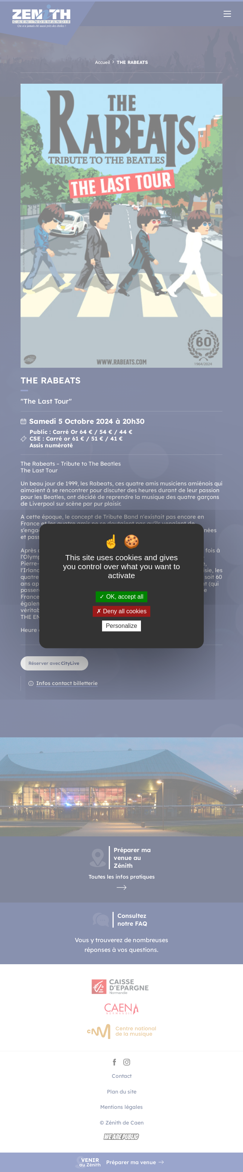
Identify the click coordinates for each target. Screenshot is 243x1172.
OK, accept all (121, 596)
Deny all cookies (121, 611)
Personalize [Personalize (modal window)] (121, 626)
